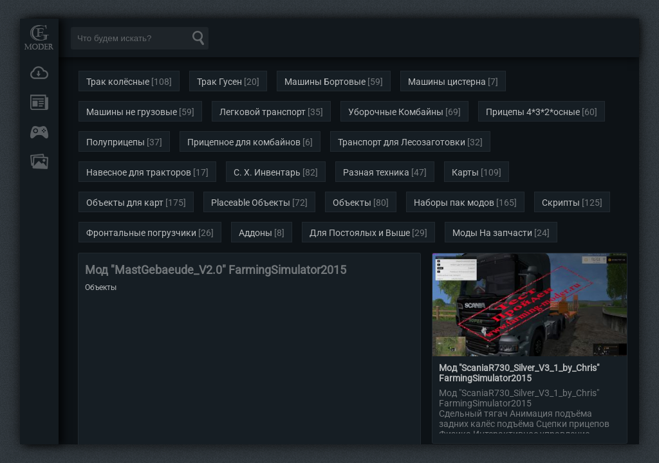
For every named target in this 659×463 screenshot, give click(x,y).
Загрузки (39, 73)
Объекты (352, 202)
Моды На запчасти (492, 233)
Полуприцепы (115, 142)
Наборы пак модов (454, 202)
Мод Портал (39, 37)
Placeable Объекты (250, 202)
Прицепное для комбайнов (244, 142)
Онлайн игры (39, 132)
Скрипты (561, 202)
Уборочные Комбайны (395, 112)
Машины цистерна (447, 82)
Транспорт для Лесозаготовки (401, 142)
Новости (39, 102)
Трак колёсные (117, 82)
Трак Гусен (219, 82)
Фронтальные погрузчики (141, 233)
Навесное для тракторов (138, 172)
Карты (465, 172)
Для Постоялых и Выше (360, 233)
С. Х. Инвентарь (267, 172)
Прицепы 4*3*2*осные (533, 112)
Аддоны (255, 233)
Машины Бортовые (325, 82)
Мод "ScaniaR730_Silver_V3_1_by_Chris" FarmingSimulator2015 (519, 373)
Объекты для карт (124, 202)
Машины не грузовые (131, 112)
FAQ (39, 161)
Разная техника (376, 172)
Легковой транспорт (262, 112)
